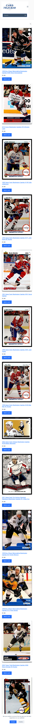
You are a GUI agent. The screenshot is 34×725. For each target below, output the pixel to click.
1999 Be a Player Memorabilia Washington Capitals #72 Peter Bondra (14, 609)
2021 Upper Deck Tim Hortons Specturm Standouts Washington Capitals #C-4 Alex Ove (15, 498)
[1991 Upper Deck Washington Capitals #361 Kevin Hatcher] (17, 270)
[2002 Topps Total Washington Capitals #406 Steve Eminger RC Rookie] (17, 641)
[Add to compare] (29, 34)
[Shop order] (30, 23)
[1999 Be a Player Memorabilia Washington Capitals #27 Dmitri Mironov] (17, 529)
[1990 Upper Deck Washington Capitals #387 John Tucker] (17, 326)
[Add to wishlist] (29, 30)
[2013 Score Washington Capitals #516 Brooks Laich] (17, 103)
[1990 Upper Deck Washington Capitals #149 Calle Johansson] (17, 159)
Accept (13, 722)
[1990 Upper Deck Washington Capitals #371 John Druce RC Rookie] (17, 214)
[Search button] (25, 15)
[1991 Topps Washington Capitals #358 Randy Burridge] (17, 697)
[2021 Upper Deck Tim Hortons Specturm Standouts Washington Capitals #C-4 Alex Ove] (17, 474)
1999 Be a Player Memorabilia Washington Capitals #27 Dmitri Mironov (14, 554)
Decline (21, 722)
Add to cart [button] (7, 79)
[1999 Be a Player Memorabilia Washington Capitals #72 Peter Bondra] (17, 585)
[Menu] (27, 6)
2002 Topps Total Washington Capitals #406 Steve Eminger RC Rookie (15, 666)
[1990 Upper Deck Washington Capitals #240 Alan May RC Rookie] (17, 382)
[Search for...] (13, 15)
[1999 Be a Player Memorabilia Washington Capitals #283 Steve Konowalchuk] (17, 47)
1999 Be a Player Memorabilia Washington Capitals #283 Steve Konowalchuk (14, 72)
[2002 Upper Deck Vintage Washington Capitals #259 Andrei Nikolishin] (17, 428)
